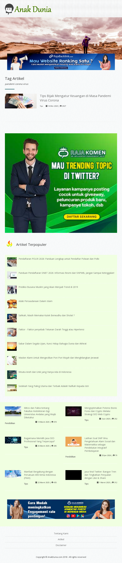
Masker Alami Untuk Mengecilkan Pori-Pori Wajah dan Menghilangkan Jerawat (59, 357)
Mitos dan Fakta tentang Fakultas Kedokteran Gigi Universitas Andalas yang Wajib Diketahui (40, 412)
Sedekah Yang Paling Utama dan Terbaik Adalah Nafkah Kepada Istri (54, 386)
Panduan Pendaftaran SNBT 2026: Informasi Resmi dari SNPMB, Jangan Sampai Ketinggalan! (66, 272)
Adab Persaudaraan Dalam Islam (35, 301)
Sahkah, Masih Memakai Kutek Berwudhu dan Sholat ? (47, 315)
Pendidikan (10, 423)
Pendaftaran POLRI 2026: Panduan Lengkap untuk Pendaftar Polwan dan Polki (59, 258)
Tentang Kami (61, 533)
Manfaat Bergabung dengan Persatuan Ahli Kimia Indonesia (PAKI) (40, 474)
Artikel (61, 539)
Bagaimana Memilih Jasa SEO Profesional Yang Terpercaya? (39, 440)
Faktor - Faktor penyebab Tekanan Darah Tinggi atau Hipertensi (51, 329)
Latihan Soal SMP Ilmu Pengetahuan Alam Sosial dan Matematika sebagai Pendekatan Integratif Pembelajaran (100, 444)
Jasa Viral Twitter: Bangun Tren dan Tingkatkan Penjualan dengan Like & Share (100, 474)
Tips (41, 106)
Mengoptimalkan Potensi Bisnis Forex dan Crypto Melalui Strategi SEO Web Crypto (101, 411)
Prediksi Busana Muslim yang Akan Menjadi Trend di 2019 (48, 286)
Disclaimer (61, 545)
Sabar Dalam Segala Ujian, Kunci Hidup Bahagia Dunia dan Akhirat (53, 343)
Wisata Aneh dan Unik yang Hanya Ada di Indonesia (45, 371)
